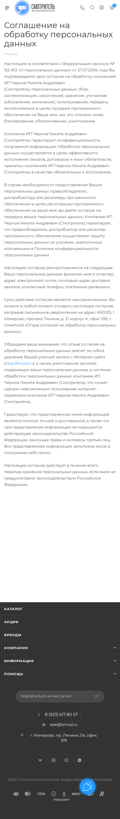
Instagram (53, 760)
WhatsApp (79, 760)
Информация (19, 661)
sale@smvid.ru (64, 724)
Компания (16, 648)
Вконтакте (40, 760)
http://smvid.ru (19, 363)
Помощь (13, 674)
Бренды (12, 635)
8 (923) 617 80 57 (61, 715)
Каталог (13, 609)
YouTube (66, 760)
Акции (11, 622)
